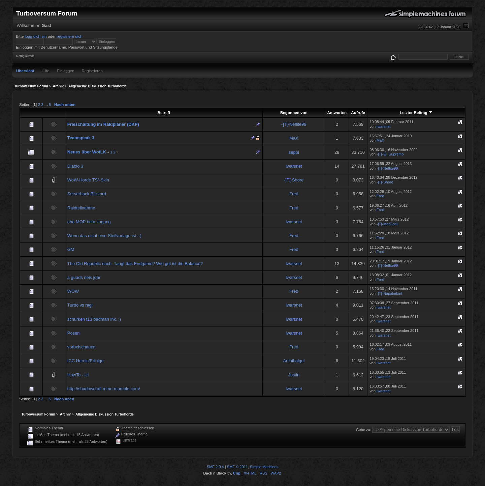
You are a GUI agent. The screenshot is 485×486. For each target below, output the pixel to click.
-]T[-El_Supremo (390, 154)
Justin (293, 374)
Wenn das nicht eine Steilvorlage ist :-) (104, 235)
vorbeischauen (81, 346)
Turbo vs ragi (80, 305)
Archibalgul (293, 360)
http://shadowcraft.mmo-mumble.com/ (103, 388)
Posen (73, 333)
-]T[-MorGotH (387, 224)
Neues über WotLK (86, 151)
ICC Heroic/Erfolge (85, 360)
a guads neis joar (83, 277)
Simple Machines (264, 467)
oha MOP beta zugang (89, 221)
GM (70, 249)
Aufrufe (358, 112)
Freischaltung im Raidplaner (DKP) (103, 124)
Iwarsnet (383, 126)
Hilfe (46, 70)
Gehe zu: (363, 430)
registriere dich (69, 36)
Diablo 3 (75, 166)
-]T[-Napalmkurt (389, 293)
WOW (73, 291)
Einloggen (65, 70)
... (46, 104)
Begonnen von (294, 112)
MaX (293, 138)
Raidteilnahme (81, 207)
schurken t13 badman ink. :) (94, 319)
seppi (294, 152)
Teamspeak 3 (80, 137)
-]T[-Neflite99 (293, 124)
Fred (293, 193)
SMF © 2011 (237, 467)
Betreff (164, 112)
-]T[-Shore (293, 179)
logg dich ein (36, 36)
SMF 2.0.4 (215, 467)
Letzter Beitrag (416, 112)
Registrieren (92, 70)
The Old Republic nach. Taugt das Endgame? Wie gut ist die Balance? (135, 263)
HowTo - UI (78, 374)
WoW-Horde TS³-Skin (88, 179)
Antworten (337, 112)
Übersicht (25, 70)
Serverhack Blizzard (86, 193)
